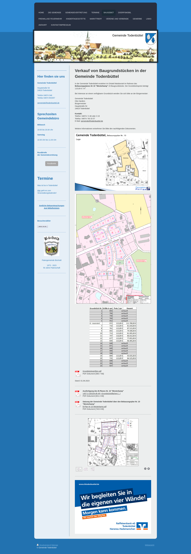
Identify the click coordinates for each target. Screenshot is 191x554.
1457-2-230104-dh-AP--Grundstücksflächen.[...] (101, 394)
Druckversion (43, 545)
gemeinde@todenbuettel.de (92, 121)
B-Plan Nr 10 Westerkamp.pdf (94, 407)
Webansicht (149, 545)
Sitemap (54, 545)
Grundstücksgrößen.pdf (92, 371)
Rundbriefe (51, 163)
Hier (39, 190)
